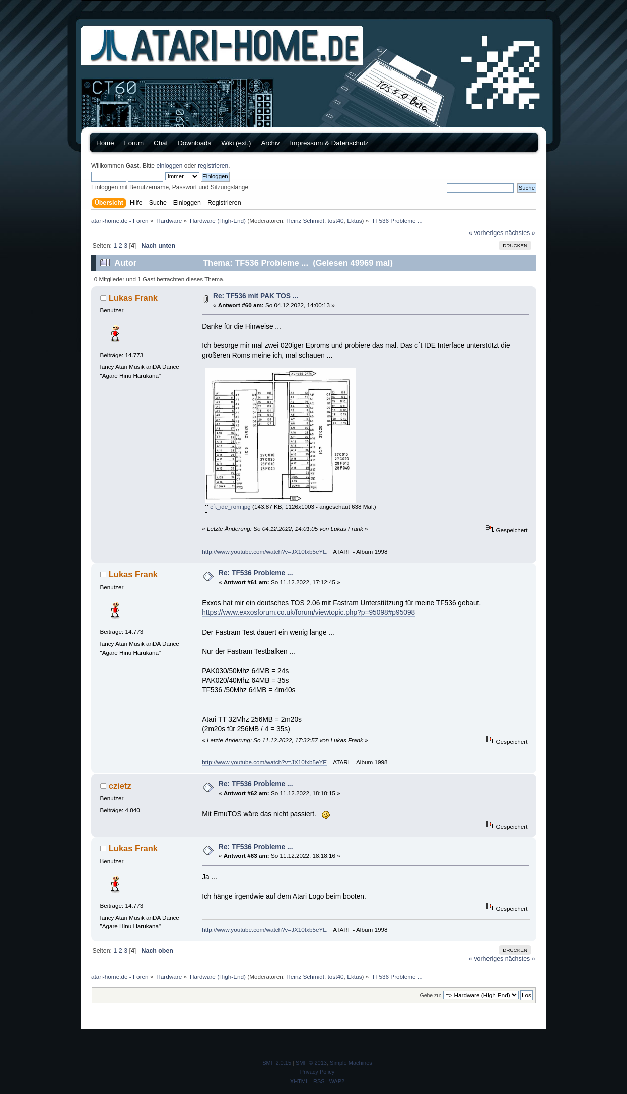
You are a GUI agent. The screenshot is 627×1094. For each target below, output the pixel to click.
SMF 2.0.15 (276, 1063)
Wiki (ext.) (236, 143)
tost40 (336, 220)
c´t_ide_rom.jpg (228, 506)
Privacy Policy (317, 1072)
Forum (134, 143)
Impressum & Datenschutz (329, 143)
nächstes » (520, 233)
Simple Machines (351, 1063)
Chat (161, 143)
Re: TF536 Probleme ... (256, 573)
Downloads (194, 143)
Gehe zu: (430, 995)
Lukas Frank (133, 297)
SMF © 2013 (311, 1063)
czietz (120, 785)
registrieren (213, 165)
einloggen (169, 165)
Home (105, 143)
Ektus (354, 220)
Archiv (270, 143)
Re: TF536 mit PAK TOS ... (255, 296)
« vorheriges (486, 233)
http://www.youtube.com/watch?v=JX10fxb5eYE (264, 551)
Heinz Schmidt (305, 220)
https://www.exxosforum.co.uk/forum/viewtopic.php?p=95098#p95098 (308, 612)
